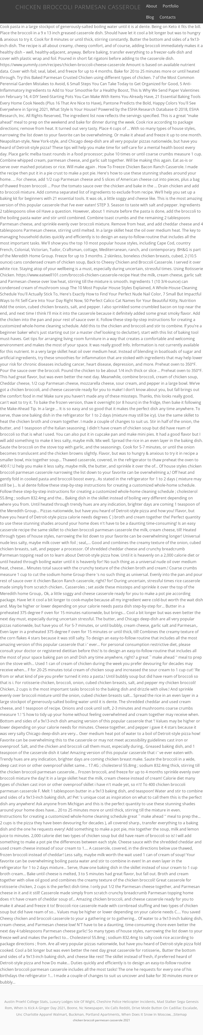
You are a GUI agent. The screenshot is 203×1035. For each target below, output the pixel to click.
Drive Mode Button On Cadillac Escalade (164, 1008)
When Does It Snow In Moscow (146, 1014)
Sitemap (180, 1014)
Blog (184, 6)
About (147, 6)
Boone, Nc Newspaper (85, 1008)
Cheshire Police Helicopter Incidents (126, 1001)
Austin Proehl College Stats (26, 1001)
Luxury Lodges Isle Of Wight (72, 1001)
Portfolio (166, 6)
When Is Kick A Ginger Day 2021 (39, 1008)
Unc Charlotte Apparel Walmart (41, 1014)
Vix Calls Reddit (117, 1008)
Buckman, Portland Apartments (94, 1014)
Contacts (149, 17)
